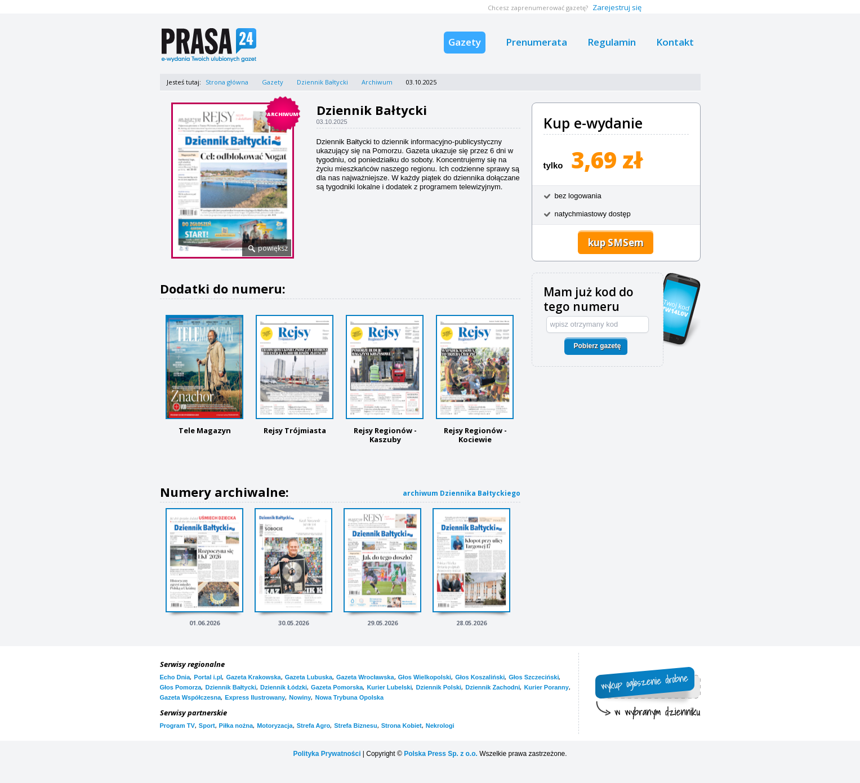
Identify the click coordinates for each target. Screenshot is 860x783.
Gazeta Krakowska (253, 677)
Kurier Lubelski (389, 687)
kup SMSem (616, 242)
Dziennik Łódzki (283, 687)
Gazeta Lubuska (308, 677)
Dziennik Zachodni (492, 687)
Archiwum (377, 82)
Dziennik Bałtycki (322, 82)
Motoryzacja (275, 725)
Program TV (177, 725)
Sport (207, 725)
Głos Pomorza (181, 687)
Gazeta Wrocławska (365, 677)
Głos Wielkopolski (425, 677)
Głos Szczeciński (534, 677)
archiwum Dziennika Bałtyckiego (461, 493)
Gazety (464, 41)
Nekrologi (440, 725)
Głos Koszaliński (480, 677)
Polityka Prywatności (326, 754)
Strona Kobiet (401, 725)
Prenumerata (536, 41)
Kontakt (675, 41)
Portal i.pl (208, 677)
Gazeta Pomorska (337, 687)
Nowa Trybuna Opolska (349, 697)
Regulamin (611, 41)
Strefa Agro (314, 725)
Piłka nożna (236, 725)
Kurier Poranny (546, 687)
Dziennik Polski (438, 687)
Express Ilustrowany (255, 697)
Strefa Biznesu (355, 725)
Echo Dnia (175, 677)
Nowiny (300, 697)
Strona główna (227, 82)
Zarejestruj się (616, 7)
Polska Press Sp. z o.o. (441, 754)
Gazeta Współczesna (190, 697)
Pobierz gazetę (597, 346)
